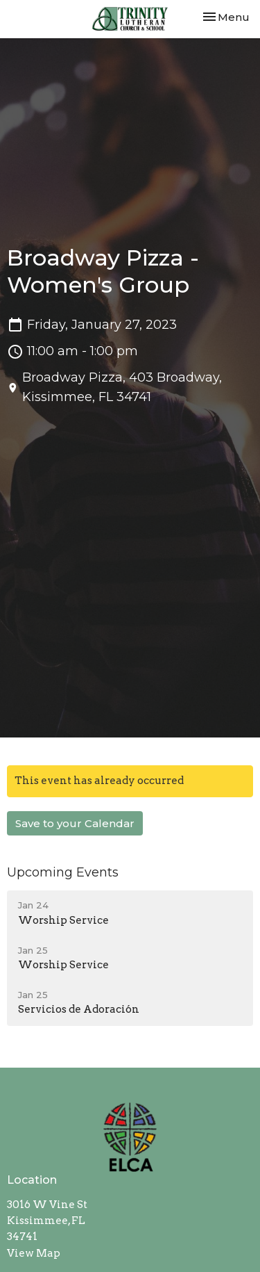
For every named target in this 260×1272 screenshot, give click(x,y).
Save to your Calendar (75, 823)
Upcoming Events (63, 872)
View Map (33, 1253)
